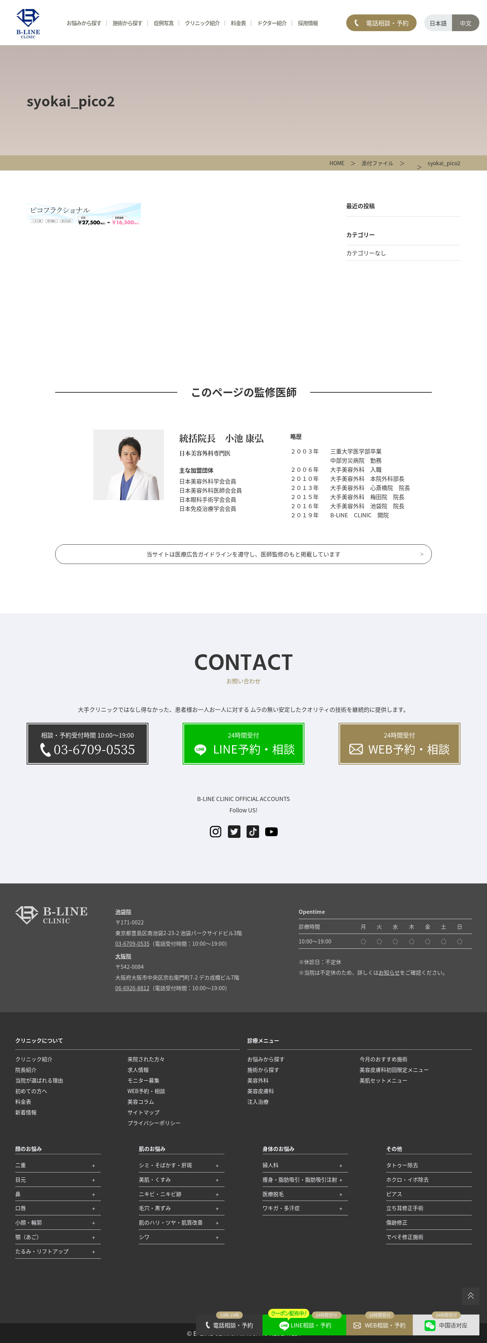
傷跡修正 (396, 1222)
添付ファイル (377, 163)
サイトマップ (143, 1112)
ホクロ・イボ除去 (407, 1179)
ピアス (394, 1194)
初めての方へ (31, 1091)
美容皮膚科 (260, 1091)
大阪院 (123, 956)
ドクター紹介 (271, 23)
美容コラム (140, 1101)
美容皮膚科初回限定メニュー (394, 1069)
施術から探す (127, 23)
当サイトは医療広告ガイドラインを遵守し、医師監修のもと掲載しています (243, 554)
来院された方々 (146, 1059)
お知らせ (389, 972)
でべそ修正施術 (404, 1236)
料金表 (238, 23)
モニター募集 (143, 1080)
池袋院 (123, 911)
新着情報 (26, 1112)
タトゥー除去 (402, 1165)
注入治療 (258, 1101)
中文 (465, 23)
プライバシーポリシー (154, 1123)
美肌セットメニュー (383, 1080)
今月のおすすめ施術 (383, 1059)
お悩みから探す (84, 23)
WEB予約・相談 (146, 1091)
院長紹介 (26, 1069)
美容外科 (258, 1080)
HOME (336, 163)
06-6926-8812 (132, 988)
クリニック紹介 (202, 23)
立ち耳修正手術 (404, 1208)
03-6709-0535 (132, 943)
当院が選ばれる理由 (39, 1080)
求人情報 (138, 1069)
